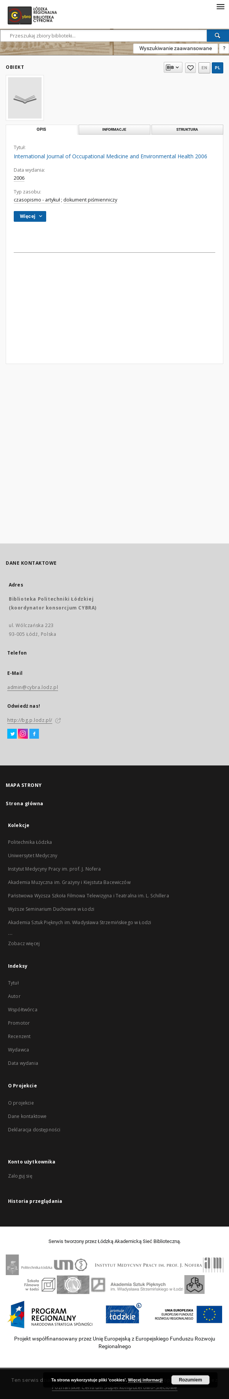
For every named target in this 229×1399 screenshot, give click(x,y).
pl (217, 67)
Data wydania (23, 1063)
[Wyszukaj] (218, 35)
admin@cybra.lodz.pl (32, 687)
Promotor (19, 1023)
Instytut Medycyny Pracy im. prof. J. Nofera (54, 869)
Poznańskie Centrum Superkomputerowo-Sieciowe (114, 1387)
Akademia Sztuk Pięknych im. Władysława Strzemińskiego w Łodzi (79, 922)
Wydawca (18, 1049)
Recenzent (19, 1036)
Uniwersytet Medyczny (32, 855)
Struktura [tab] (187, 129)
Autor (14, 996)
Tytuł (13, 983)
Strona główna (25, 803)
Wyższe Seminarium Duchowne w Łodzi (51, 909)
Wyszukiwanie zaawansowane (175, 48)
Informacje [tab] (114, 129)
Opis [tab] (41, 129)
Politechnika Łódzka (30, 842)
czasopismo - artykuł (37, 200)
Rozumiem (190, 1380)
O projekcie (21, 1103)
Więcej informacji (145, 1380)
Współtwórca (22, 1009)
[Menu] (220, 6)
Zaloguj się (20, 1176)
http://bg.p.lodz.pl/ (29, 720)
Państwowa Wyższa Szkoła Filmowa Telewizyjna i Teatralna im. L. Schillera (88, 895)
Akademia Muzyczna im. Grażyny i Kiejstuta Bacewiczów (69, 882)
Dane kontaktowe (27, 1116)
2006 (19, 178)
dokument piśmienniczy (90, 200)
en (204, 67)
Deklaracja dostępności (34, 1129)
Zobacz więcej (24, 943)
